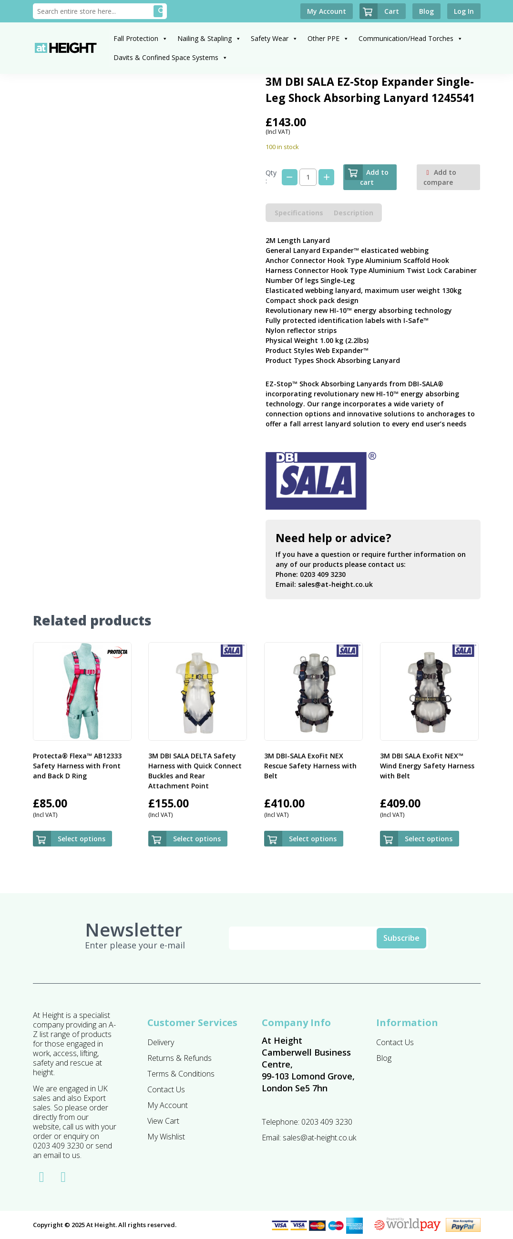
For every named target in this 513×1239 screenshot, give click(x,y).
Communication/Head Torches (411, 38)
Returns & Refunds (179, 1058)
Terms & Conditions (181, 1073)
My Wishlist (166, 1136)
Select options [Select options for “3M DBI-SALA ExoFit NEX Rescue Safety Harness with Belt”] (313, 838)
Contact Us (166, 1089)
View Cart (163, 1121)
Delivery (160, 1042)
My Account (167, 1105)
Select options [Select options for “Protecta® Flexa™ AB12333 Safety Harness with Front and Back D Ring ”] (81, 838)
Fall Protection (140, 38)
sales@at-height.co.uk (335, 584)
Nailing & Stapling (209, 38)
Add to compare (439, 177)
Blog (383, 1058)
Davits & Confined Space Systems (170, 57)
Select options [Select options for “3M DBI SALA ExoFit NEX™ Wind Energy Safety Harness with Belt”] (428, 838)
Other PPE (328, 38)
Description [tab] (353, 212)
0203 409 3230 (323, 574)
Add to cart (367, 175)
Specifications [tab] (299, 212)
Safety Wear (274, 38)
